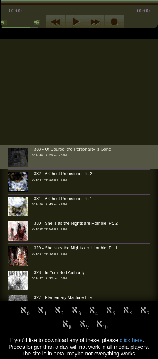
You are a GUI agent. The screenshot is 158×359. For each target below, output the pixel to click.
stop (114, 21)
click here (131, 340)
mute (4, 22)
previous (55, 21)
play (75, 21)
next (94, 21)
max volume (37, 22)
